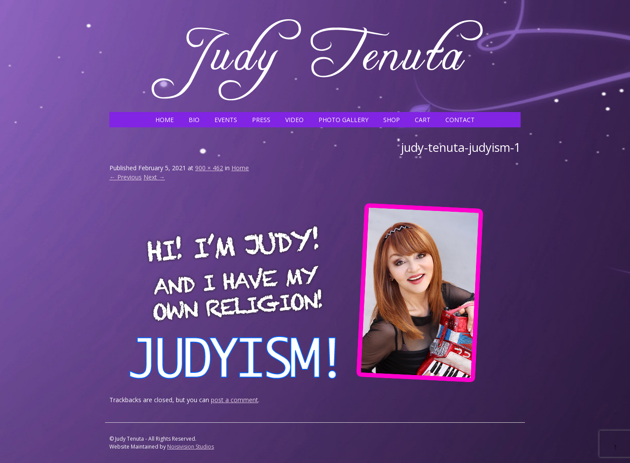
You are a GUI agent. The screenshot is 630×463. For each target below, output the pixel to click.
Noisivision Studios (190, 446)
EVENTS (225, 120)
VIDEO (294, 120)
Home (240, 168)
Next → (154, 177)
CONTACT (460, 120)
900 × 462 (209, 168)
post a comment (234, 400)
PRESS (261, 120)
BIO (194, 120)
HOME (164, 120)
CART (422, 120)
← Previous (125, 177)
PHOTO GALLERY (343, 120)
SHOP (391, 120)
